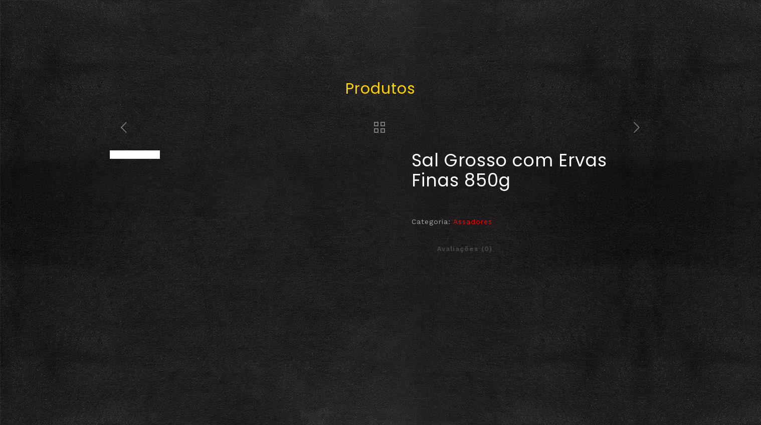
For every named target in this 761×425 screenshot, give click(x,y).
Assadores (472, 222)
